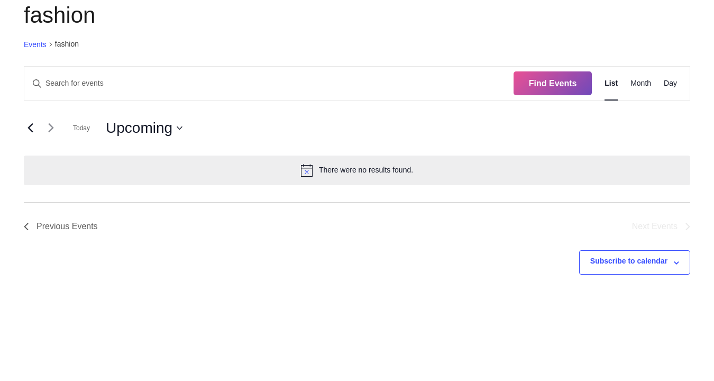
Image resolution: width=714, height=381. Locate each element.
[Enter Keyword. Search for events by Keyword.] (269, 83)
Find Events (553, 83)
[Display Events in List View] (611, 83)
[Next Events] (50, 128)
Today (81, 128)
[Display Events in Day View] (670, 83)
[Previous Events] (30, 128)
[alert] (357, 170)
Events (35, 44)
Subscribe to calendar (628, 261)
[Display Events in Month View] (640, 83)
